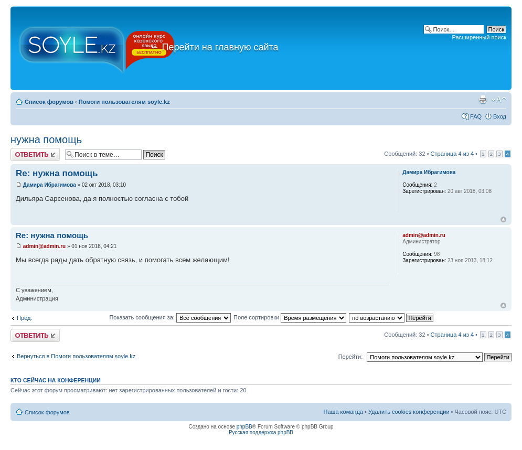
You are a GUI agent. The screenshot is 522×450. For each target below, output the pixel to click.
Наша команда (343, 412)
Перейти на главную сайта (214, 47)
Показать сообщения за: (170, 317)
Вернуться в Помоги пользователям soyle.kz (76, 356)
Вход (499, 116)
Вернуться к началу (503, 219)
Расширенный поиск (479, 37)
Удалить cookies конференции (409, 412)
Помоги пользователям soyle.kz (124, 102)
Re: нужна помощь (57, 173)
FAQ (476, 116)
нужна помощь (46, 139)
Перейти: (350, 356)
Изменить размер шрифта (498, 99)
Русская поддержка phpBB (261, 432)
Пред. (24, 318)
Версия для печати (482, 99)
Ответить (35, 154)
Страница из (452, 154)
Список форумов (49, 102)
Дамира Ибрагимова (49, 185)
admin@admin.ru (44, 246)
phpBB (244, 427)
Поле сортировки (289, 317)
